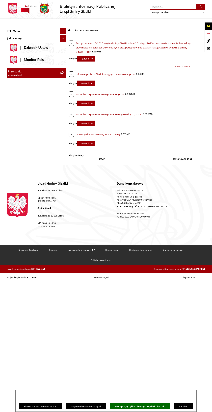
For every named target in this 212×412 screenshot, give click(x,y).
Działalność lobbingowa (21, 204)
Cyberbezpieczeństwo (20, 242)
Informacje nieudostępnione (24, 229)
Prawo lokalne (16, 186)
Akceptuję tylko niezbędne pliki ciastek (140, 406)
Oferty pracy (15, 108)
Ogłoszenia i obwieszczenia (23, 29)
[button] (64, 29)
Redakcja (53, 380)
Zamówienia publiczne (21, 95)
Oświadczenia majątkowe (22, 180)
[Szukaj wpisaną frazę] (200, 7)
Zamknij (183, 406)
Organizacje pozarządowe (22, 167)
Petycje (12, 192)
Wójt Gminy (15, 142)
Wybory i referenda (19, 198)
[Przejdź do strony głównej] (61, 8)
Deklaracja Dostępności (140, 380)
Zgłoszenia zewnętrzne (21, 223)
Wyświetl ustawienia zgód (86, 406)
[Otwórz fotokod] (208, 48)
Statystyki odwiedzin (173, 380)
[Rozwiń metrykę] (86, 50)
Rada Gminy (15, 136)
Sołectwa (13, 161)
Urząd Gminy (15, 149)
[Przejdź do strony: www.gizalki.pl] (208, 41)
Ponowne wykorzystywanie (23, 235)
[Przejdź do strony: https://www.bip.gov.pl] (208, 33)
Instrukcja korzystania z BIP (81, 380)
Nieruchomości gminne (21, 101)
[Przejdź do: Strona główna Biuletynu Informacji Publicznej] (69, 22)
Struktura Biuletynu (28, 380)
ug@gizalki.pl (136, 326)
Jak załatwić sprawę (19, 124)
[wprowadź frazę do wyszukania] (173, 7)
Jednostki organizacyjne (21, 155)
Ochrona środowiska (20, 173)
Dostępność (14, 217)
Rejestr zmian (112, 380)
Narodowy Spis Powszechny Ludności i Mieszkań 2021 (30, 116)
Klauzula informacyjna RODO (40, 406)
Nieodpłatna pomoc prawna (24, 211)
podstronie (175, 397)
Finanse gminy (16, 130)
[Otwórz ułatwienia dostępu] (208, 26)
